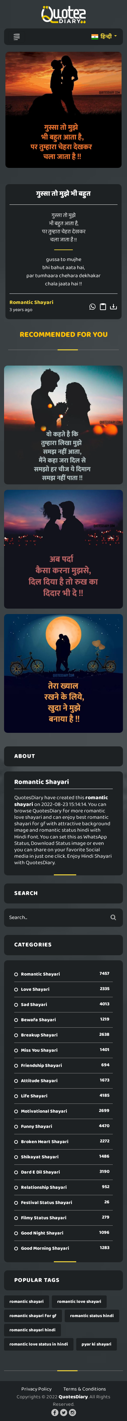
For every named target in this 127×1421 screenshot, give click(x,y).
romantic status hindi (92, 1315)
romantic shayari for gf (33, 1315)
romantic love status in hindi (38, 1344)
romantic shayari (26, 1301)
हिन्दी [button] (102, 36)
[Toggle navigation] (16, 37)
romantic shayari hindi (32, 1330)
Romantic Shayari (31, 302)
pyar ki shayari (96, 1344)
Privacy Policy (36, 1389)
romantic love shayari (79, 1301)
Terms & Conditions (84, 1389)
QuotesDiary (73, 1397)
